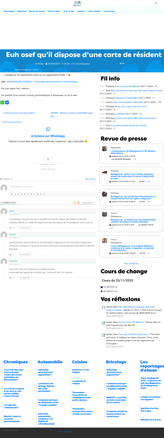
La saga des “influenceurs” (11, 406)
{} (41, 194)
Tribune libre (54, 11)
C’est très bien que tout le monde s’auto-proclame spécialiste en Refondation (13, 375)
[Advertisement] (82, 32)
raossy (11, 211)
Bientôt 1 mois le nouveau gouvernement (12, 419)
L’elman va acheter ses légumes (151, 398)
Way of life (69, 11)
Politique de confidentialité (64, 431)
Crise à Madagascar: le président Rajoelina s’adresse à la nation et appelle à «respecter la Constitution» (132, 248)
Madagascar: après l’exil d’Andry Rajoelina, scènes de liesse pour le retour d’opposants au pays (132, 176)
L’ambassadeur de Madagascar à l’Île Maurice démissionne (133, 152)
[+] (44, 194)
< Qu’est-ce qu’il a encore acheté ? (18, 113)
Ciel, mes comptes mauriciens (128, 102)
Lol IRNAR (120, 114)
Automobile (50, 362)
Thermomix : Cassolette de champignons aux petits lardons (81, 396)
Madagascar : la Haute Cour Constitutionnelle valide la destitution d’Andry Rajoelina (133, 221)
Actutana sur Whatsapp (48, 136)
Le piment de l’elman (79, 382)
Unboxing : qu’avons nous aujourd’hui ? (45, 372)
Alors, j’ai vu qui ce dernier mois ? (131, 106)
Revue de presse (37, 11)
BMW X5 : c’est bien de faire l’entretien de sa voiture (116, 400)
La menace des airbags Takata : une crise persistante (46, 387)
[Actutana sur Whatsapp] (48, 129)
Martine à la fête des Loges (149, 409)
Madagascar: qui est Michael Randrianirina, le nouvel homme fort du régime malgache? (133, 197)
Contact (81, 11)
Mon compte (95, 11)
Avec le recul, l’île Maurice (127, 86)
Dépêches (22, 11)
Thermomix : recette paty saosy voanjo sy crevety (82, 411)
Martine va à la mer (151, 419)
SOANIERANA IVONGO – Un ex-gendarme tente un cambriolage (42, 81)
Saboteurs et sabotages (126, 98)
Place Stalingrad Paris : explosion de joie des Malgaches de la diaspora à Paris (151, 383)
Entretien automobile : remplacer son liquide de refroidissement (46, 419)
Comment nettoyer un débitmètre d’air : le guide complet (48, 402)
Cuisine (79, 362)
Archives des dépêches (12, 122)
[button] (131, 263)
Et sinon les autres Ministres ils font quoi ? (136, 118)
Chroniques (9, 11)
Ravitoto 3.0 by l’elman (80, 371)
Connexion (109, 11)
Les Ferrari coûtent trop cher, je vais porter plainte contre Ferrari (14, 392)
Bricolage (116, 362)
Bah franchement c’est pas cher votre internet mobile (137, 90)
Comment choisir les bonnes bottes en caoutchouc (116, 414)
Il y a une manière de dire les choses (129, 125)
